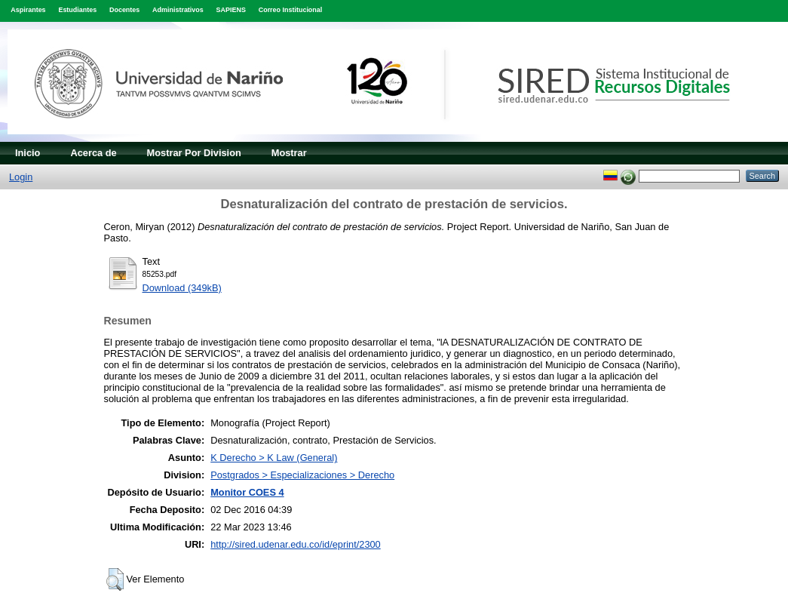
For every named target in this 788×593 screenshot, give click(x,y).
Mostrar (289, 152)
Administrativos (178, 10)
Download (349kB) (182, 287)
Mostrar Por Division (194, 152)
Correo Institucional (291, 10)
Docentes (124, 10)
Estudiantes (77, 10)
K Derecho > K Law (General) (273, 457)
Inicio (27, 152)
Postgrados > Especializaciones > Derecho (302, 475)
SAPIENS (231, 10)
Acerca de (93, 152)
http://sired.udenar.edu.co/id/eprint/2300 (295, 544)
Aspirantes (28, 10)
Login (20, 177)
